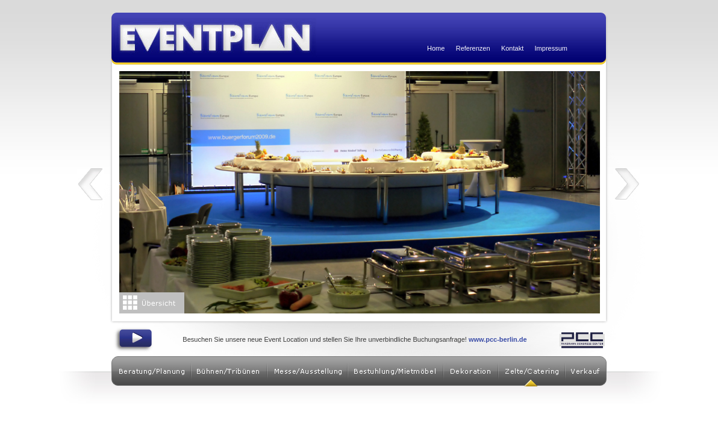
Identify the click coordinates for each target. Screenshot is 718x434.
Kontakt (512, 48)
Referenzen (473, 48)
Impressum (551, 48)
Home (436, 48)
